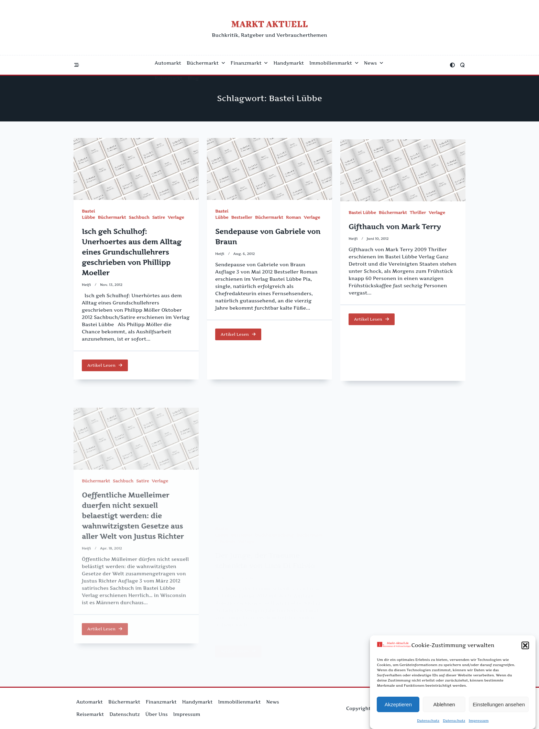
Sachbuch (139, 217)
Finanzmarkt (249, 63)
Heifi (86, 284)
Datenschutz (428, 722)
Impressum (478, 722)
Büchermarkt (206, 63)
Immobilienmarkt (334, 63)
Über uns (156, 714)
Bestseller (241, 219)
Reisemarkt (168, 78)
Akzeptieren (398, 706)
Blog (193, 78)
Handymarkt (288, 63)
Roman (293, 219)
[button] (525, 647)
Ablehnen (444, 706)
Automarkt (168, 63)
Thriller (418, 228)
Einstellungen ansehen (499, 706)
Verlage (176, 217)
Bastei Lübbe (362, 228)
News (373, 63)
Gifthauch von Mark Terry (395, 242)
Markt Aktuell (269, 24)
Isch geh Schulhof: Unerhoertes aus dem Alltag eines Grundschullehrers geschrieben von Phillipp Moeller (132, 252)
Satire (158, 217)
